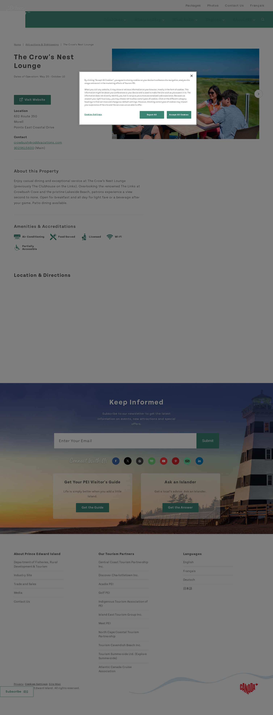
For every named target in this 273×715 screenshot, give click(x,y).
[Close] (192, 76)
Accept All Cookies (179, 115)
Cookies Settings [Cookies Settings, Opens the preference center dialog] (93, 114)
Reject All (152, 115)
